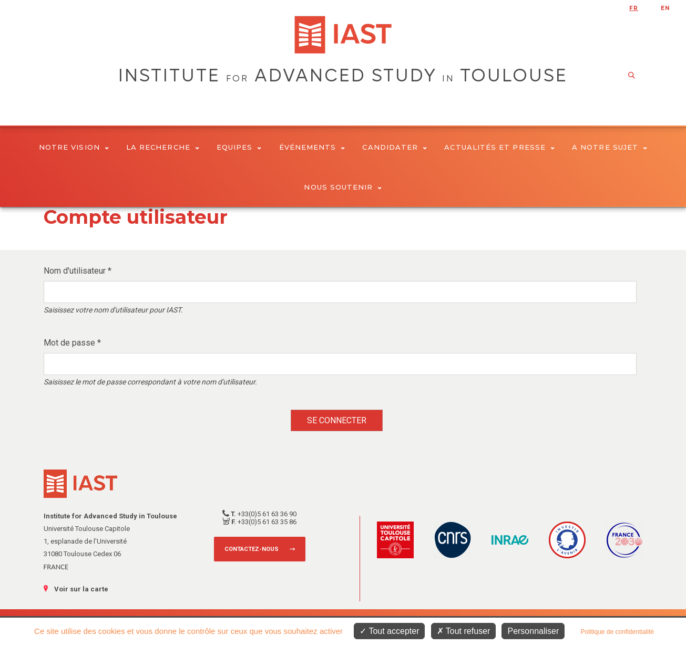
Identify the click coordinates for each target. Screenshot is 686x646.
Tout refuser (463, 631)
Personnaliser (533, 631)
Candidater (394, 147)
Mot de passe (72, 343)
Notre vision (74, 147)
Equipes (239, 147)
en (665, 8)
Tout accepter (389, 631)
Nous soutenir (343, 187)
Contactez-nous (251, 549)
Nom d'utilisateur (77, 271)
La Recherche (162, 147)
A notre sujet (609, 147)
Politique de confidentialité (616, 631)
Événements (312, 147)
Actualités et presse (499, 147)
